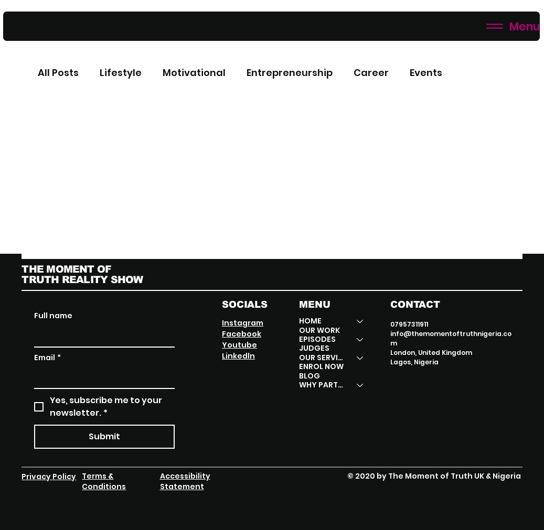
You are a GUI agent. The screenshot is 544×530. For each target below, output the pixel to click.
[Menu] (271, 26)
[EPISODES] (360, 339)
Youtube (239, 345)
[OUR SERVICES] (360, 357)
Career (371, 73)
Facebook (241, 334)
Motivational (194, 73)
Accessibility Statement (185, 481)
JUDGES (314, 348)
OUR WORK (319, 330)
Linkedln (238, 356)
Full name (53, 316)
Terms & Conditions (104, 481)
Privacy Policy (49, 476)
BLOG (309, 376)
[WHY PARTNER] (360, 385)
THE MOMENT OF (66, 269)
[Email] (101, 377)
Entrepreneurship (290, 73)
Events (426, 73)
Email (47, 358)
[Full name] (101, 336)
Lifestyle (121, 73)
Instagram (242, 323)
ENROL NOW (321, 366)
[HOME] (360, 321)
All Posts (58, 73)
